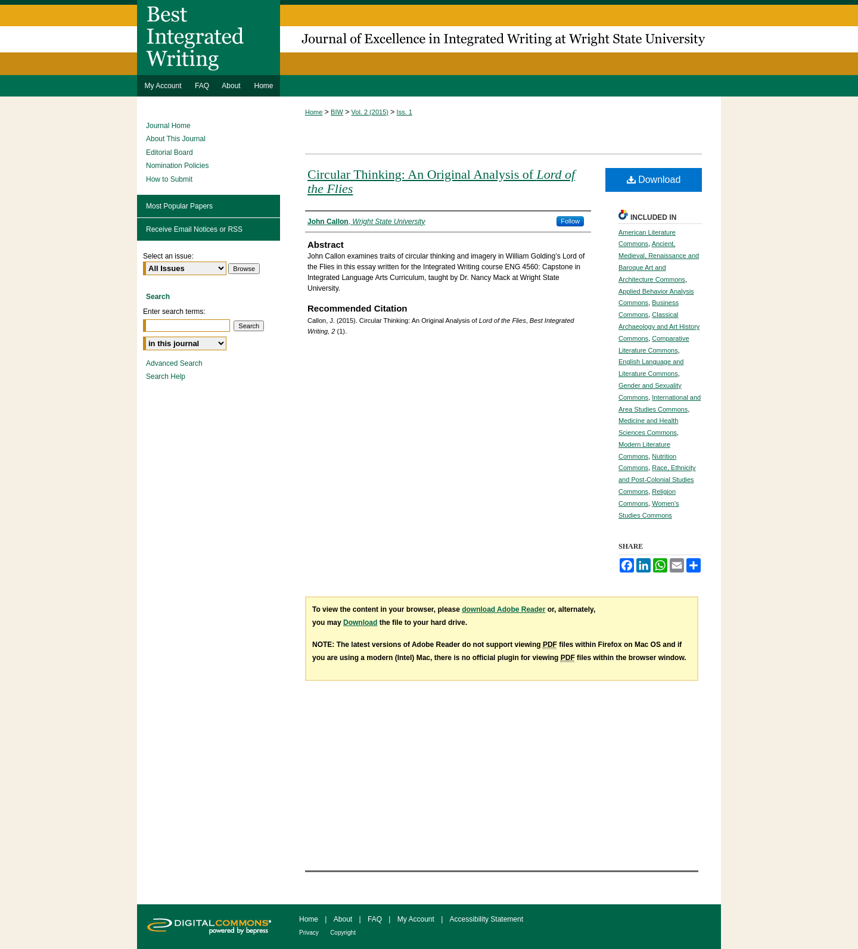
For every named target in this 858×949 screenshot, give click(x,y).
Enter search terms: (174, 311)
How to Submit (169, 179)
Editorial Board (169, 152)
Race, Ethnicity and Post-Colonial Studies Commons (657, 479)
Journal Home (168, 126)
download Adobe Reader (503, 609)
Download (654, 180)
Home (313, 112)
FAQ (375, 919)
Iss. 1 (404, 112)
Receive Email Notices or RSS (194, 229)
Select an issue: (168, 256)
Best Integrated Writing (429, 37)
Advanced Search (174, 363)
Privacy (309, 932)
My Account (415, 919)
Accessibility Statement (486, 919)
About (343, 919)
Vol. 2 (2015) (370, 112)
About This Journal (176, 139)
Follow (570, 221)
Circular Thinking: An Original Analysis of (441, 181)
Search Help (165, 376)
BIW (337, 112)
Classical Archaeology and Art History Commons (659, 326)
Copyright (343, 932)
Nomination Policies (177, 165)
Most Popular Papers (179, 206)
